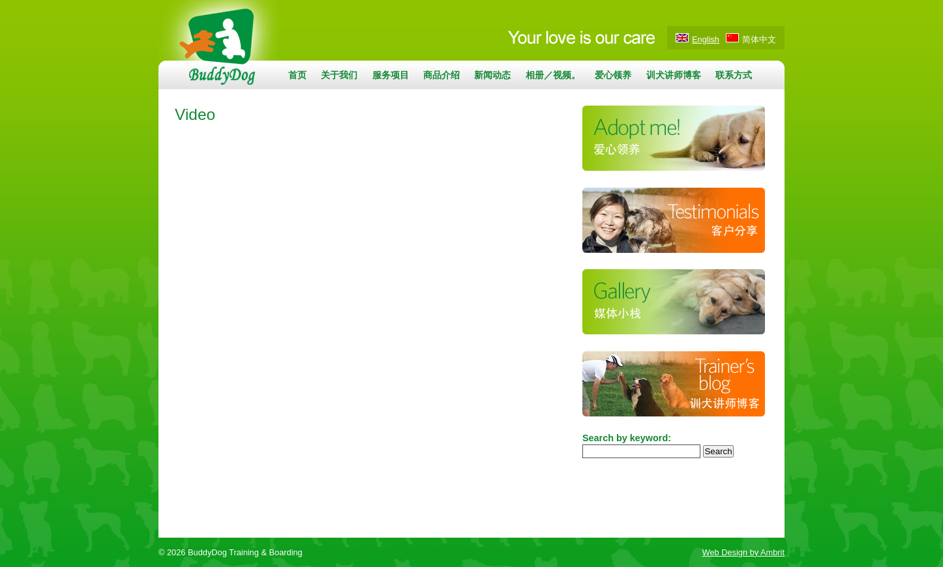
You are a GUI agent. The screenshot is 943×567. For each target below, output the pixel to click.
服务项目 (390, 75)
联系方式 (733, 75)
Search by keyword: (626, 438)
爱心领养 (613, 75)
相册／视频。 (553, 75)
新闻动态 (492, 75)
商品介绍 (441, 75)
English (705, 39)
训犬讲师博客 (673, 75)
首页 (297, 75)
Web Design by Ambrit (743, 552)
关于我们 (339, 75)
